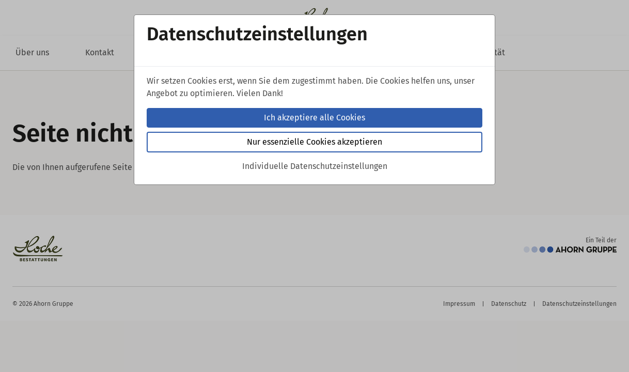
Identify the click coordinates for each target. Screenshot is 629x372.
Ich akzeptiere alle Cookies (314, 117)
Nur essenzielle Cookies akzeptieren (314, 142)
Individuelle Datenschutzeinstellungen (314, 166)
